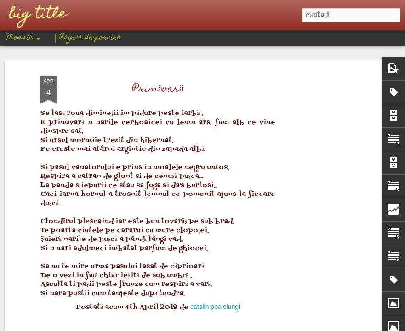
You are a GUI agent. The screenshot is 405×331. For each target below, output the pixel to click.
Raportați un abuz (272, 324)
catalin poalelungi (215, 70)
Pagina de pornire (90, 38)
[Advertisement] (157, 135)
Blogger (240, 324)
